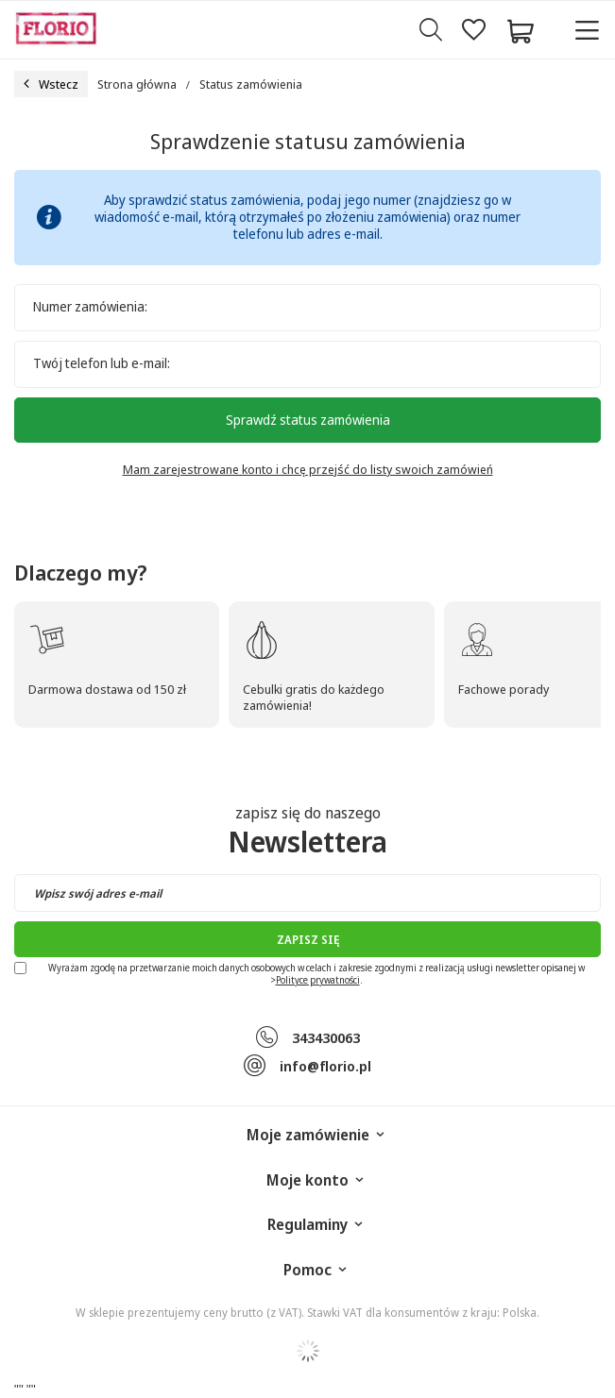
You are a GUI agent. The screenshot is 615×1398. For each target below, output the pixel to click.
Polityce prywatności (318, 979)
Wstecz (51, 84)
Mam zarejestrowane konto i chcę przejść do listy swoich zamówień (308, 470)
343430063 (326, 1037)
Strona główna (137, 84)
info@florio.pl (325, 1065)
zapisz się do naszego (307, 831)
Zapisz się (308, 940)
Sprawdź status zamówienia (308, 420)
